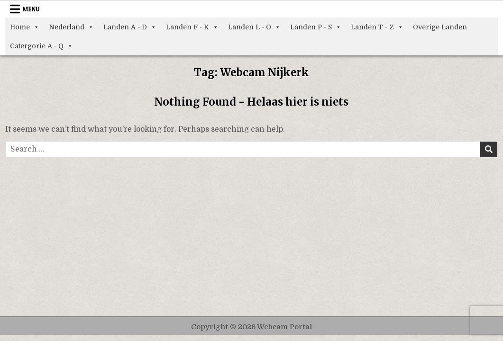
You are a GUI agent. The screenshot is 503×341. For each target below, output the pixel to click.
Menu (31, 9)
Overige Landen (440, 27)
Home (24, 27)
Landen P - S (315, 27)
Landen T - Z (377, 27)
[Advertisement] (251, 228)
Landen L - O (254, 27)
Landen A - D (129, 27)
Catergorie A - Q (41, 45)
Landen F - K (192, 27)
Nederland (71, 27)
